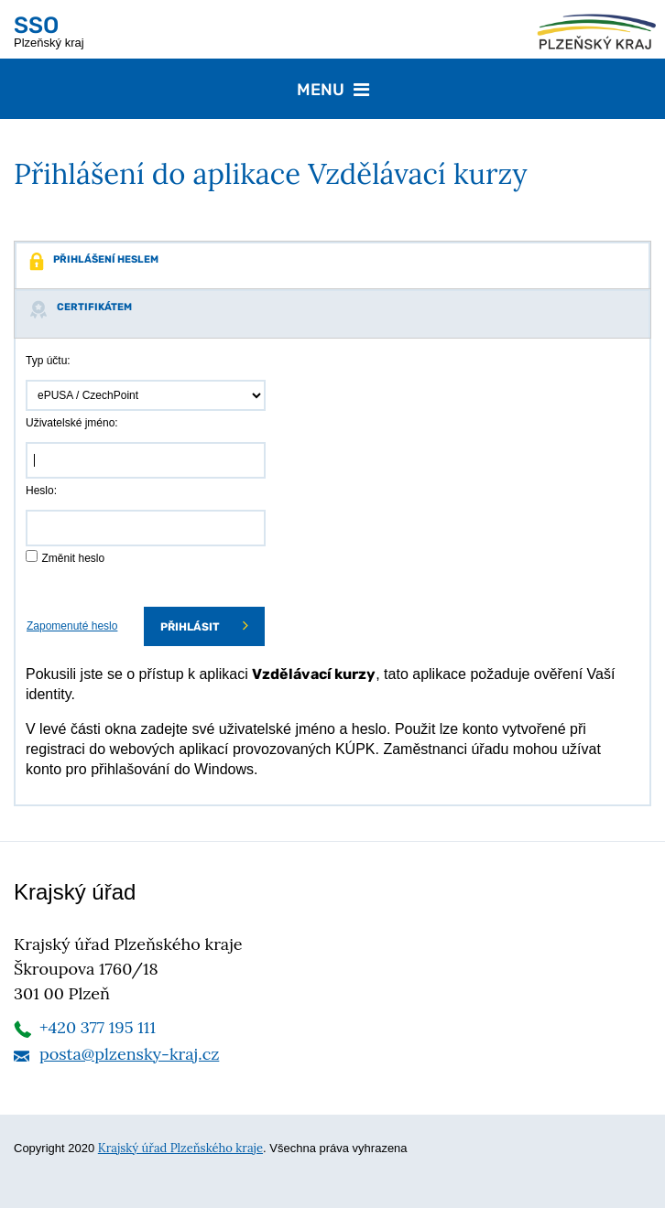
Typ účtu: (48, 360)
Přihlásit (204, 625)
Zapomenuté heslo (72, 626)
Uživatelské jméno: (72, 422)
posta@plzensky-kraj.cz (129, 1053)
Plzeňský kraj (49, 30)
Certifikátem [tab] (80, 309)
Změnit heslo (72, 558)
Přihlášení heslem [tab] (93, 262)
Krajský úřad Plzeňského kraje (180, 1148)
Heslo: (41, 490)
